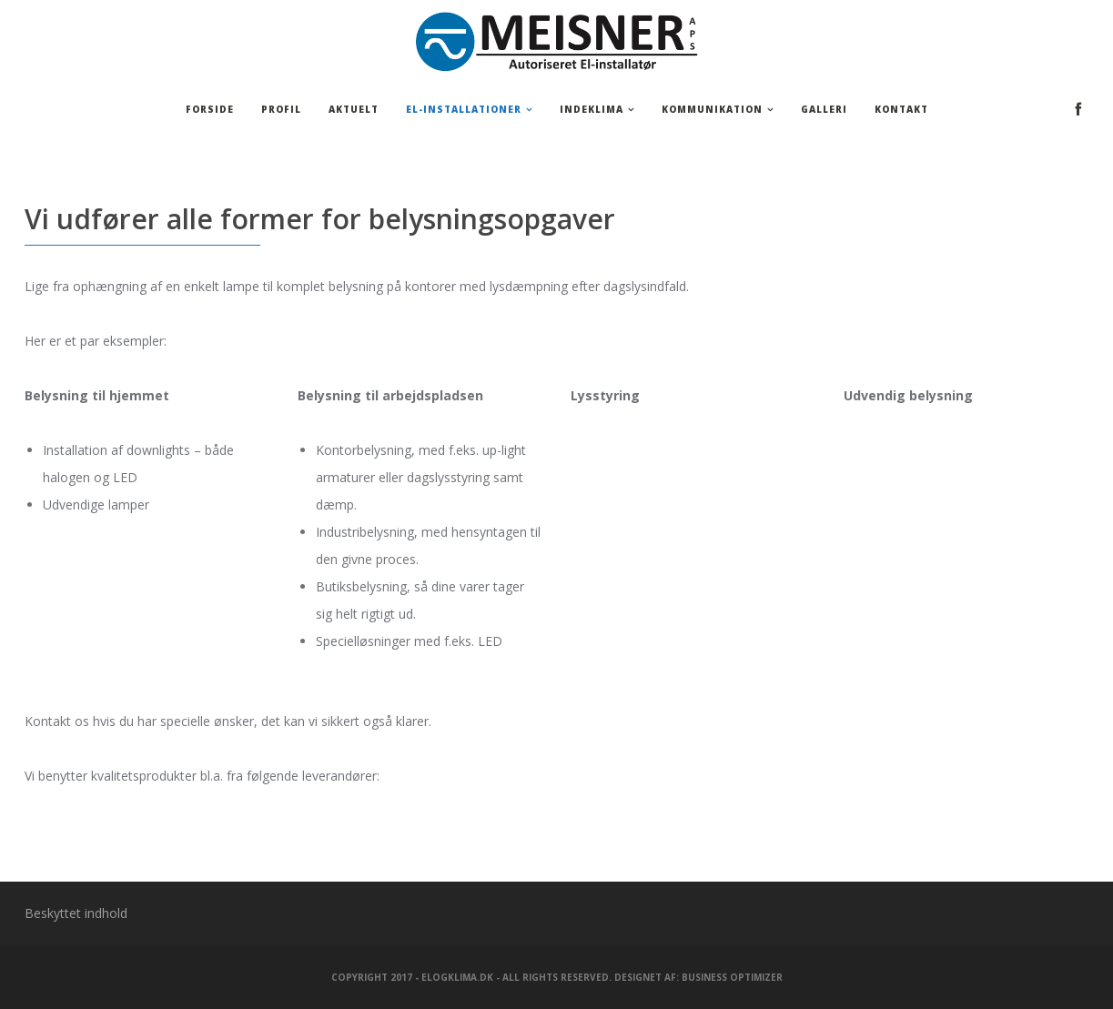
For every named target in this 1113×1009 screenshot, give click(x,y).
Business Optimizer (732, 977)
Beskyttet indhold (76, 913)
